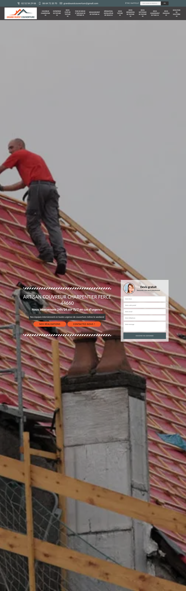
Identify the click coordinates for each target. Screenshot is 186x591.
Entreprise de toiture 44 (57, 13)
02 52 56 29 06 (26, 3)
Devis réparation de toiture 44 (130, 13)
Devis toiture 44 (120, 13)
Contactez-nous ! (84, 324)
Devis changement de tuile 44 (155, 13)
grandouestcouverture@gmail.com (79, 3)
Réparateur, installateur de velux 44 (108, 13)
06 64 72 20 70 (47, 3)
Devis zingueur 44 (166, 13)
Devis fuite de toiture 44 (67, 13)
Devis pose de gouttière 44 (176, 13)
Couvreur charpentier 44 (45, 13)
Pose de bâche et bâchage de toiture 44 (80, 13)
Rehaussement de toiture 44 (94, 13)
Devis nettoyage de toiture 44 (142, 13)
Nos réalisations (49, 324)
